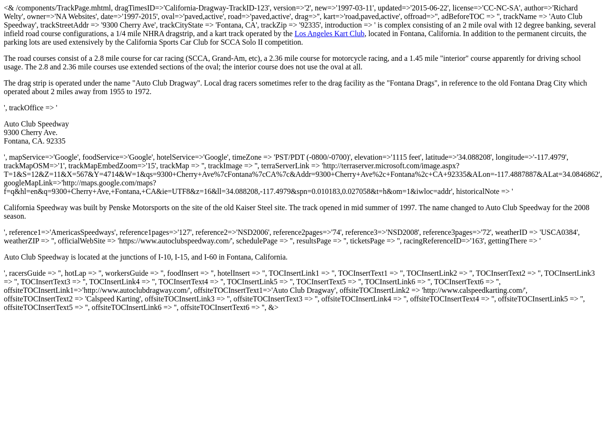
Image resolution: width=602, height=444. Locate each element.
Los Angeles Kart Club (329, 33)
